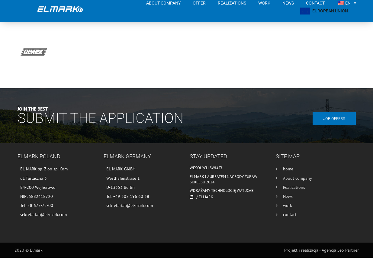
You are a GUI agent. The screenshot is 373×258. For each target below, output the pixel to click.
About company (163, 3)
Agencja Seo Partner (340, 250)
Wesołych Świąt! (206, 168)
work (264, 3)
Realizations (232, 3)
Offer (199, 3)
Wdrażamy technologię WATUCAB (222, 190)
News (288, 3)
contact (315, 3)
